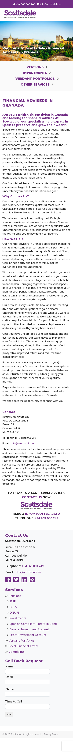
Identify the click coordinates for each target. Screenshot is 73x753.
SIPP (13, 601)
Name (27, 669)
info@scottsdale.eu (50, 4)
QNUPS (15, 612)
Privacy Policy (51, 734)
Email (27, 679)
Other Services (35, 84)
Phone (27, 691)
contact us (32, 497)
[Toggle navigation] (65, 14)
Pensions (35, 67)
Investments (35, 73)
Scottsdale (16, 734)
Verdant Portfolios (35, 79)
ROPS (13, 607)
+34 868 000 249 (25, 4)
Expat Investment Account (28, 635)
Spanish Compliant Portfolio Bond (33, 624)
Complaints (17, 652)
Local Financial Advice (24, 646)
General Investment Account (29, 629)
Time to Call (27, 704)
